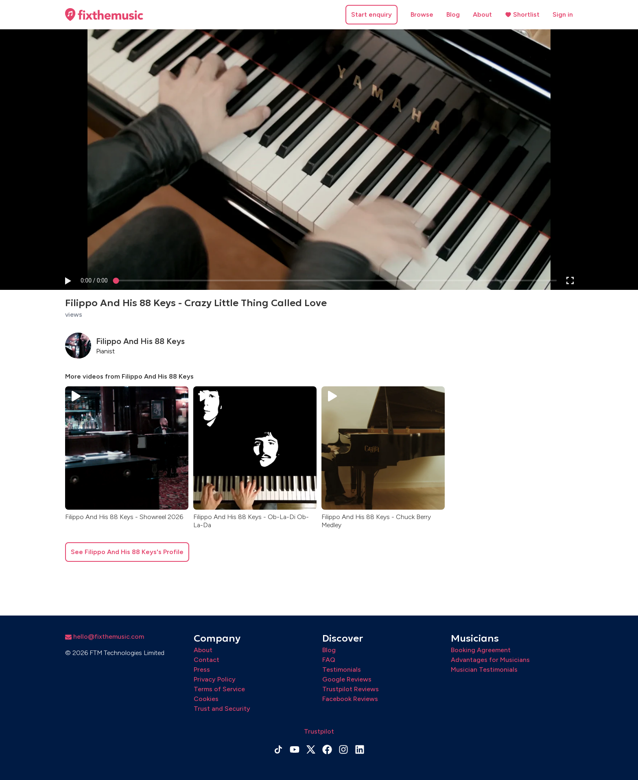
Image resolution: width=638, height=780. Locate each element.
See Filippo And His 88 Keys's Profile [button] (127, 552)
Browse (422, 14)
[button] (67, 281)
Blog (453, 14)
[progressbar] (94, 281)
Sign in (563, 14)
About (482, 14)
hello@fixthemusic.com (104, 636)
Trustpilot (319, 731)
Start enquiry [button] (371, 14)
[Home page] (104, 14)
